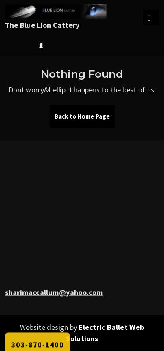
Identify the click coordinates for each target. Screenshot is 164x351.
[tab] (151, 17)
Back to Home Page (85, 119)
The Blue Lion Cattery (42, 25)
